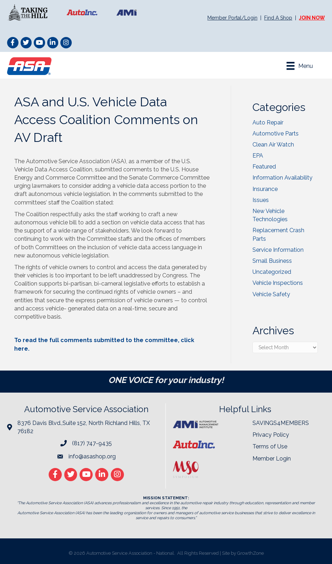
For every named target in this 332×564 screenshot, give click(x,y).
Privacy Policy (270, 434)
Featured (264, 166)
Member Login (271, 458)
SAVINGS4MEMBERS (280, 423)
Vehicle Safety (271, 294)
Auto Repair (267, 122)
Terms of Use (269, 446)
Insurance (265, 189)
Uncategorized (271, 271)
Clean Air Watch (273, 144)
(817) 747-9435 (92, 443)
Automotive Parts (275, 133)
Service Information (278, 249)
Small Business (272, 260)
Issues (260, 200)
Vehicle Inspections (277, 283)
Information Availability (282, 177)
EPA (257, 155)
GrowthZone (250, 553)
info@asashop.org (92, 456)
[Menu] (299, 65)
